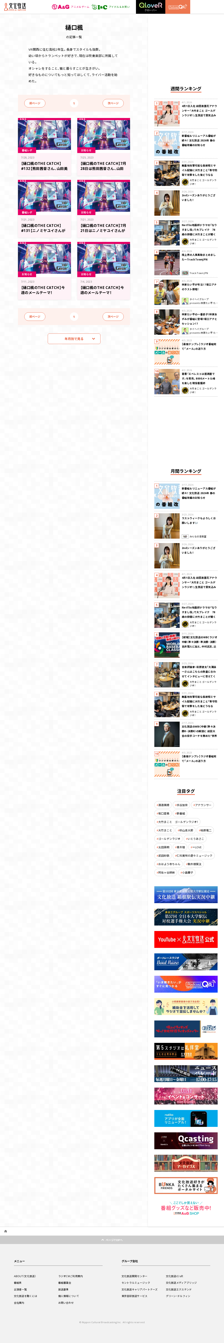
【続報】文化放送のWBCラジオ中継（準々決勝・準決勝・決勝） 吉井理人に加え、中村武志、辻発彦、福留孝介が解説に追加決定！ (199, 646)
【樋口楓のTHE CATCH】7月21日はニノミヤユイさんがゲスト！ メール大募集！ (103, 230)
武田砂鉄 (163, 856)
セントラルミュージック (136, 1283)
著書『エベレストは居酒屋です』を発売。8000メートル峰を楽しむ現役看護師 (198, 378)
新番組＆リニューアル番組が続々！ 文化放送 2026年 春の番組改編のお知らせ (199, 140)
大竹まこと (165, 830)
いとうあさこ (196, 839)
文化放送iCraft (174, 1276)
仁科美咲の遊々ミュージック (194, 856)
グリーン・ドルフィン (178, 1296)
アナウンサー (203, 805)
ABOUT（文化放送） (25, 1276)
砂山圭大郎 (186, 830)
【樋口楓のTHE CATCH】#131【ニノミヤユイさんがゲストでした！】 (43, 230)
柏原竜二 (206, 830)
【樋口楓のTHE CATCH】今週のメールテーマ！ (43, 290)
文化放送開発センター (135, 1276)
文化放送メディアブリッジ (181, 1283)
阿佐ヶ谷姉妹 (166, 872)
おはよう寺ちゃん (169, 864)
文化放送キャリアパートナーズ (140, 1289)
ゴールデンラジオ (169, 839)
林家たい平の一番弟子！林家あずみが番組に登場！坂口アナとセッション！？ (199, 318)
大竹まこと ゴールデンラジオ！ (178, 822)
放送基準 (63, 1289)
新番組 (181, 813)
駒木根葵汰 (194, 864)
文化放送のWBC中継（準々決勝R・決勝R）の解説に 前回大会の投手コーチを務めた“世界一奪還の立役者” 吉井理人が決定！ (200, 736)
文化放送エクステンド (179, 1289)
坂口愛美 (163, 813)
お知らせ (86, 150)
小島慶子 (187, 872)
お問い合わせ (66, 1303)
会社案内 (19, 1303)
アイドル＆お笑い (110, 7)
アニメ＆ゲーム (70, 6)
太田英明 (163, 847)
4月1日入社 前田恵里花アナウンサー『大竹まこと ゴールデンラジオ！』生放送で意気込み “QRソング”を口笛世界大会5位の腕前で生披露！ (199, 115)
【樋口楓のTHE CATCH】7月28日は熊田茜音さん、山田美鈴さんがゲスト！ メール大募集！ (103, 171)
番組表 (18, 1283)
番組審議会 (64, 1283)
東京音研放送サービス (135, 1296)
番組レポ (27, 150)
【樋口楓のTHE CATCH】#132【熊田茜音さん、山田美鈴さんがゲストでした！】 (44, 168)
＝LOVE (197, 847)
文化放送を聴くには (25, 1296)
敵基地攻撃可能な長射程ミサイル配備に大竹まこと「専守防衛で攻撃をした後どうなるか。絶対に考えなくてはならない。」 (199, 175)
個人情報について (68, 1296)
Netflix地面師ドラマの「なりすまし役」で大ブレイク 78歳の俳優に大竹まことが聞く (199, 229)
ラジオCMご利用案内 (70, 1276)
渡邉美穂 (163, 805)
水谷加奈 (182, 805)
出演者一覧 (20, 1289)
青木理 (181, 847)
